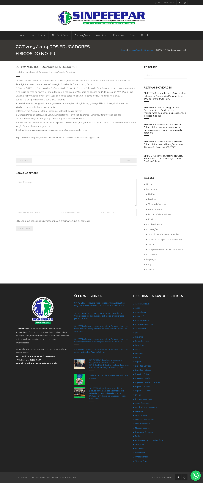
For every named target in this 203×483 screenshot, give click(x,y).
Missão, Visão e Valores (159, 214)
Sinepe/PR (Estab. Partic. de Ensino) (165, 249)
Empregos (151, 260)
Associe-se (151, 255)
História (152, 194)
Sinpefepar (149, 50)
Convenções (152, 230)
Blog (148, 265)
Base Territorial (155, 209)
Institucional (152, 189)
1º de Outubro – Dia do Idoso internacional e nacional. (108, 377)
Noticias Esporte (136, 50)
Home (124, 50)
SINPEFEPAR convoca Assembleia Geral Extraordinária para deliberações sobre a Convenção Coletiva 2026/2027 (163, 144)
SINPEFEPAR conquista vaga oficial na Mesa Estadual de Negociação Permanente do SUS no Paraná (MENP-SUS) (165, 96)
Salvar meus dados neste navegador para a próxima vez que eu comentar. (54, 221)
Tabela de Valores (157, 204)
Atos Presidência (154, 224)
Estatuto (152, 219)
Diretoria (152, 199)
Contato (150, 270)
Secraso (152, 244)
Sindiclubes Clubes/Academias (163, 234)
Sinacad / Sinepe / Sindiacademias (165, 239)
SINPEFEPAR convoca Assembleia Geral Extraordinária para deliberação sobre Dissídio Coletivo (163, 159)
